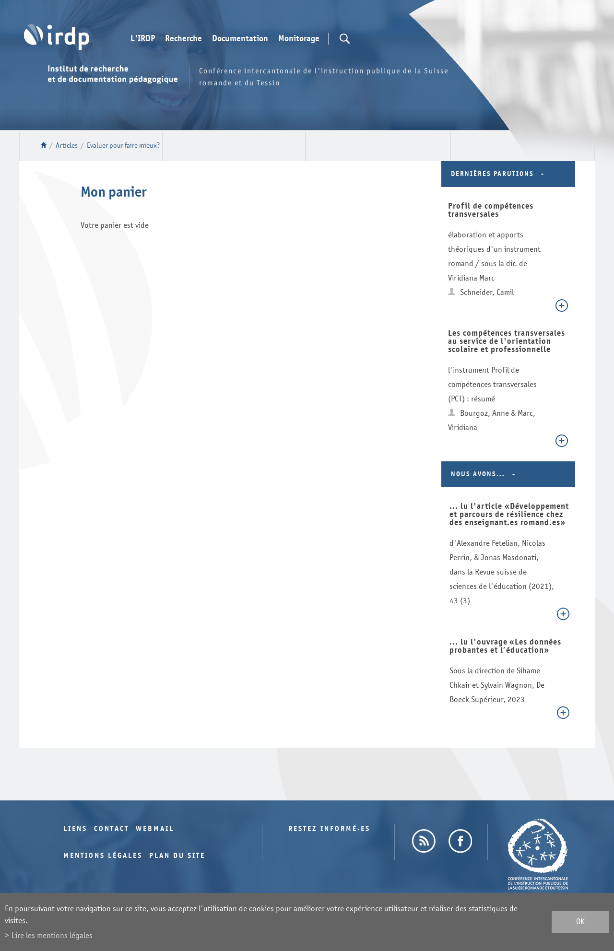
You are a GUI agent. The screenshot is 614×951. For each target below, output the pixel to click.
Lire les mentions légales (52, 935)
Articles (67, 145)
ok (580, 922)
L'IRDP (142, 39)
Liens (75, 829)
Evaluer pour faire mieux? (123, 145)
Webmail (155, 829)
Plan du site (177, 855)
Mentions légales (102, 855)
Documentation (240, 39)
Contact (111, 829)
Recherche (183, 39)
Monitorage (298, 39)
